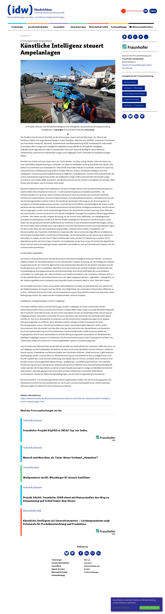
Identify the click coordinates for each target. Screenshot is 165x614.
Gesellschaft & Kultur (38, 27)
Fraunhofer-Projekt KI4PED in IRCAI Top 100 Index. (55, 430)
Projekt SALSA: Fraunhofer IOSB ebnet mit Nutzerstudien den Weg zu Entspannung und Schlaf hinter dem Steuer (66, 499)
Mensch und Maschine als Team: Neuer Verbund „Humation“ (60, 458)
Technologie (17, 27)
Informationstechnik (134, 94)
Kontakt (87, 569)
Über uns (87, 560)
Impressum (88, 563)
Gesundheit (58, 27)
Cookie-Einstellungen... (121, 608)
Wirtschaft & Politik (98, 27)
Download (89, 129)
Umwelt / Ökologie (133, 88)
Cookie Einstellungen (91, 572)
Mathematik (130, 82)
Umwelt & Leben (78, 27)
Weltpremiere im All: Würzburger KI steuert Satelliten (56, 477)
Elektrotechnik (131, 99)
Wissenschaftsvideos (141, 27)
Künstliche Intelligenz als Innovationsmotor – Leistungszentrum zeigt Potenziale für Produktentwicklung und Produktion (66, 522)
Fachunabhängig (118, 27)
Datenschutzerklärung (92, 566)
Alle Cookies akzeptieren (149, 608)
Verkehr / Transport (134, 105)
